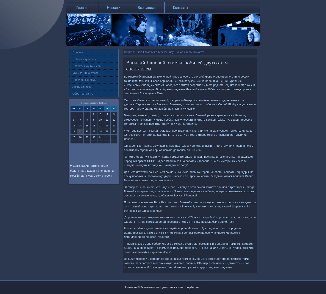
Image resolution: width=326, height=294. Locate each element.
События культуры (84, 59)
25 (107, 131)
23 (93, 131)
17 (100, 125)
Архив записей (82, 86)
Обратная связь (82, 93)
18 (107, 125)
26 (114, 131)
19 (114, 125)
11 (107, 120)
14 (80, 125)
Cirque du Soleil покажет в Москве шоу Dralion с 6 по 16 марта (164, 52)
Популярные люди (84, 79)
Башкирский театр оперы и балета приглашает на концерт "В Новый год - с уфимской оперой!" (92, 170)
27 (73, 137)
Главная (82, 7)
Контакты (180, 7)
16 (93, 125)
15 (87, 125)
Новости (113, 7)
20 (73, 131)
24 (100, 131)
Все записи (147, 7)
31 (100, 137)
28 (80, 137)
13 (73, 125)
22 (87, 131)
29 (87, 137)
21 (80, 131)
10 (100, 120)
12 (114, 120)
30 (93, 137)
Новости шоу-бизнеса (86, 66)
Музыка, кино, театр (85, 73)
